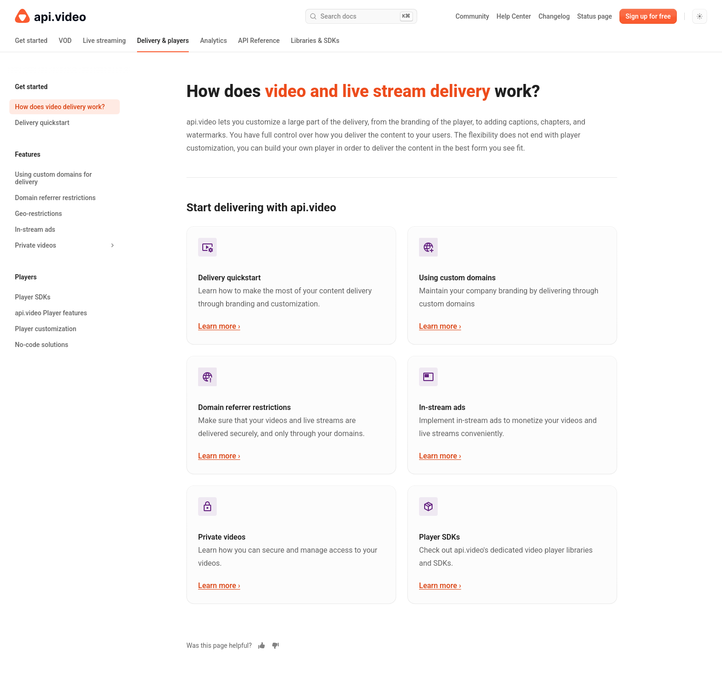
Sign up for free (648, 16)
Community (472, 16)
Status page (594, 16)
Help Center (513, 16)
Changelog (554, 16)
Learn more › (219, 326)
